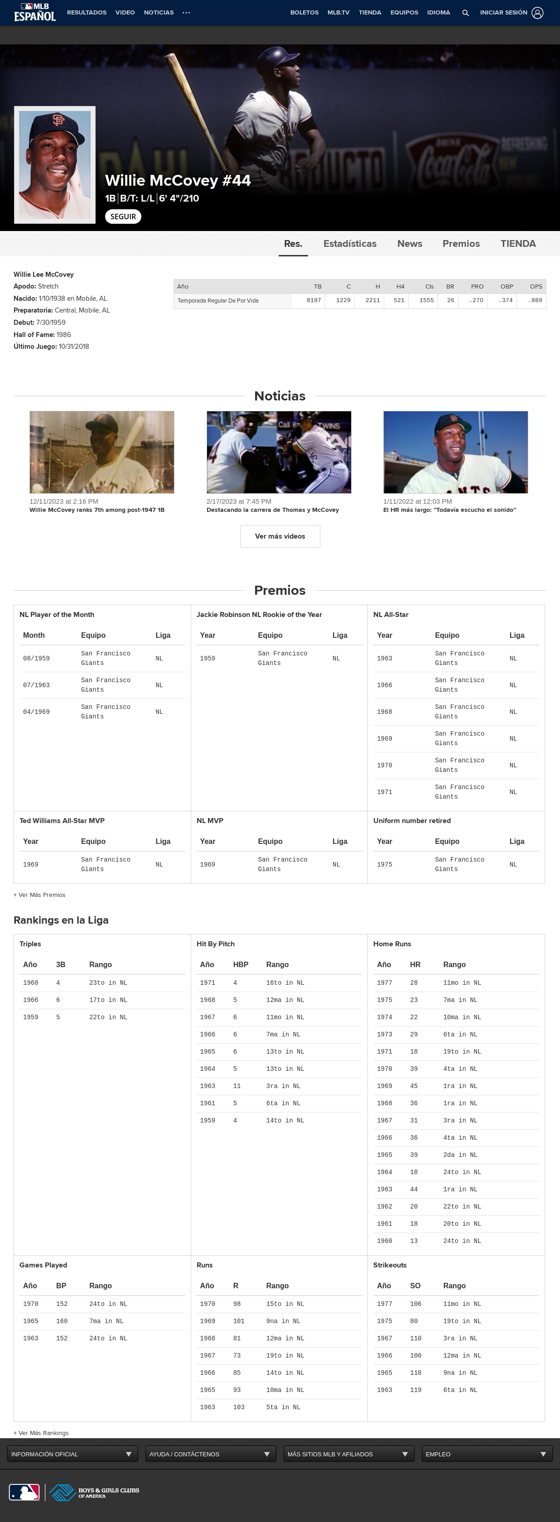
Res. (293, 244)
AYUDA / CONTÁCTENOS (184, 1454)
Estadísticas (350, 244)
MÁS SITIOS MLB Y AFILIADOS (330, 1454)
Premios (461, 244)
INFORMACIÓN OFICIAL (44, 1454)
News (409, 244)
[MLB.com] (24, 1492)
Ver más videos (280, 536)
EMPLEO (438, 1454)
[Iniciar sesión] (510, 13)
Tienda (518, 244)
